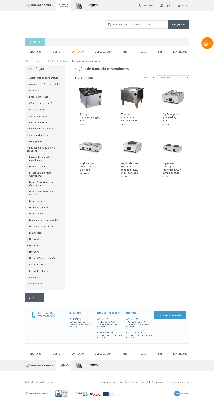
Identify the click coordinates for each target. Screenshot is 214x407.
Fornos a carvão (37, 166)
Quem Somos (131, 381)
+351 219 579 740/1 (106, 321)
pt (179, 5)
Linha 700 (33, 245)
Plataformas (35, 277)
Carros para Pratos (39, 115)
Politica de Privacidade (152, 381)
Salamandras (36, 283)
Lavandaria (180, 51)
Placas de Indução (38, 270)
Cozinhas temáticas (38, 134)
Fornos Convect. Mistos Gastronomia (41, 174)
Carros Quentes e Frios (41, 122)
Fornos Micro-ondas (39, 207)
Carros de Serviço (38, 109)
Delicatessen (103, 51)
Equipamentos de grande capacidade (41, 149)
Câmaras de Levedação (41, 103)
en (187, 5)
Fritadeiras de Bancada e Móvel (45, 219)
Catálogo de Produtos (34, 61)
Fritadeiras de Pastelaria (41, 226)
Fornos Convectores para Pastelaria (42, 193)
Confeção (77, 51)
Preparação (34, 51)
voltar (34, 297)
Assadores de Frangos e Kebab (45, 84)
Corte (56, 51)
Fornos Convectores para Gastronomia (42, 184)
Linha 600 (33, 239)
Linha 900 (33, 251)
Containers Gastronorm (40, 128)
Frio (125, 51)
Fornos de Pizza (37, 200)
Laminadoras (36, 232)
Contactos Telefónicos (177, 381)
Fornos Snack (36, 213)
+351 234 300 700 (77, 321)
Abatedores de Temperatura (43, 77)
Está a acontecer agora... (109, 381)
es (183, 5)
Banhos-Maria (36, 90)
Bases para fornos (38, 96)
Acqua (143, 51)
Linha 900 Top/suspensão (41, 258)
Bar (160, 51)
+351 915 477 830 (135, 332)
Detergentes (35, 141)
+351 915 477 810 (105, 332)
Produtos (35, 41)
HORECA (52, 61)
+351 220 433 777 (135, 321)
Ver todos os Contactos (170, 314)
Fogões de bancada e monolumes (87, 61)
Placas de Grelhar (38, 264)
